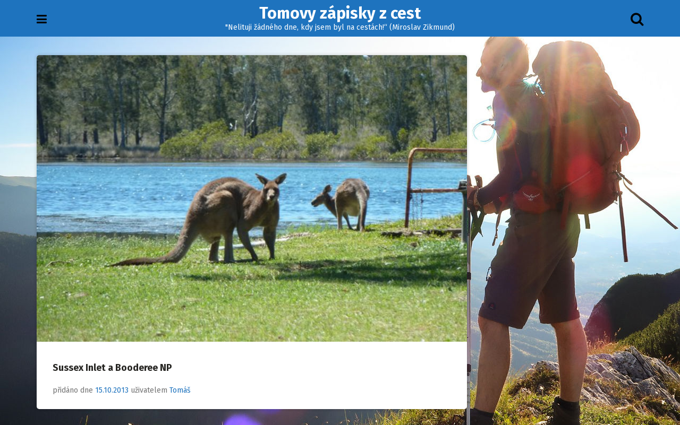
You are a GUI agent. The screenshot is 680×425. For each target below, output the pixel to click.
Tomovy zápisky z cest (340, 13)
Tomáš (180, 390)
